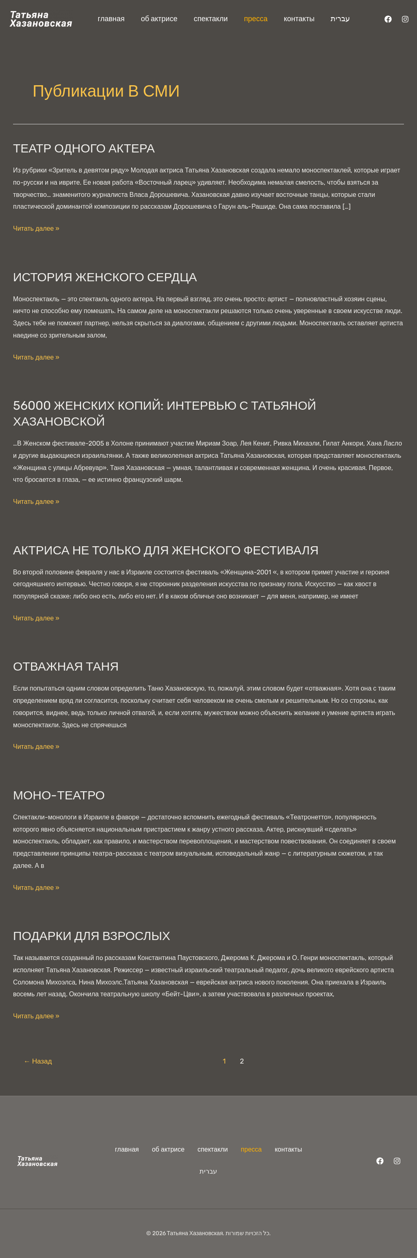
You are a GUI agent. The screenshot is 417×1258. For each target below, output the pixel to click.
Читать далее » (36, 227)
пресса (256, 18)
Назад (38, 1061)
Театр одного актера (84, 148)
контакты (299, 18)
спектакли (211, 18)
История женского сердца (105, 277)
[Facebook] (388, 19)
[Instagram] (405, 19)
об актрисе (159, 18)
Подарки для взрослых (91, 936)
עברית (340, 18)
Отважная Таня (66, 666)
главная (111, 18)
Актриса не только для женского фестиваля (165, 550)
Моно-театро (59, 795)
